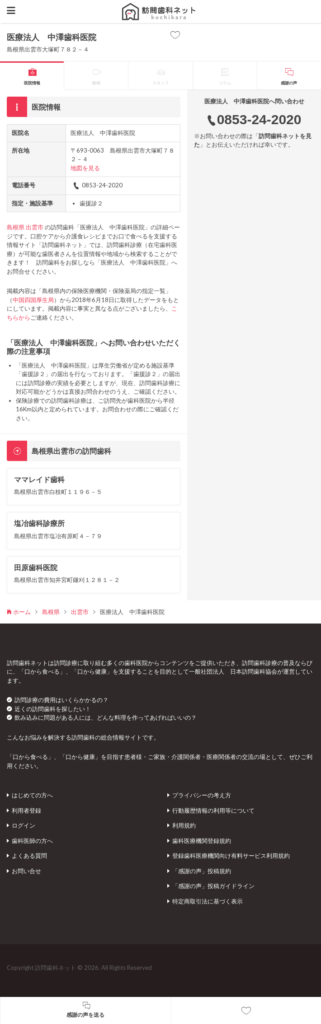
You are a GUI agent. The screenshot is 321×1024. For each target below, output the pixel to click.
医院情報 (32, 82)
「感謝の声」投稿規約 (201, 871)
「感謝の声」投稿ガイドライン (213, 885)
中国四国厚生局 (33, 299)
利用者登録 (26, 810)
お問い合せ (26, 871)
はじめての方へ (32, 795)
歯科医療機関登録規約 (201, 840)
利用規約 (184, 825)
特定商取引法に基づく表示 (207, 901)
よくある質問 (29, 855)
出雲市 (34, 227)
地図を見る (85, 168)
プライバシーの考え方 (201, 795)
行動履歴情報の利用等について (213, 810)
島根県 (15, 227)
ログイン (23, 825)
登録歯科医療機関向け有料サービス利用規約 (231, 855)
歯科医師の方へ (32, 840)
